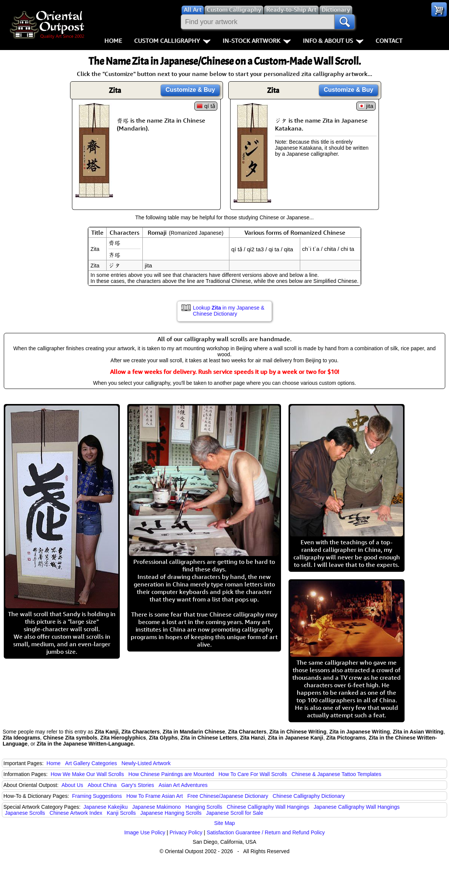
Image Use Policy (144, 832)
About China (102, 785)
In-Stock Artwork (257, 40)
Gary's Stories (137, 785)
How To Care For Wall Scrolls (252, 774)
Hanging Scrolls (203, 807)
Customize (190, 90)
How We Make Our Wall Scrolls (87, 774)
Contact (389, 40)
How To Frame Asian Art (154, 796)
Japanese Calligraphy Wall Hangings (357, 807)
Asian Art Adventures (183, 785)
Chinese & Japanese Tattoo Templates (336, 774)
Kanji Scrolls (121, 813)
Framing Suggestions (97, 796)
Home (113, 40)
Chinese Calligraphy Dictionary (309, 796)
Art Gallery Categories (91, 763)
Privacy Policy (186, 832)
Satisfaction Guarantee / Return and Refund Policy (266, 832)
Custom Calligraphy (172, 40)
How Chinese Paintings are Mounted (171, 774)
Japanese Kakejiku (106, 807)
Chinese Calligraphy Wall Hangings (268, 807)
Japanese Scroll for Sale (234, 813)
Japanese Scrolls (25, 813)
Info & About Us (333, 40)
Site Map (224, 823)
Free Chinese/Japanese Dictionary (227, 796)
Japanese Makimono (156, 807)
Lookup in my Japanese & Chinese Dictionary (228, 311)
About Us (72, 785)
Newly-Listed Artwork (146, 763)
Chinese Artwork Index (76, 813)
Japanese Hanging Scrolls (171, 813)
